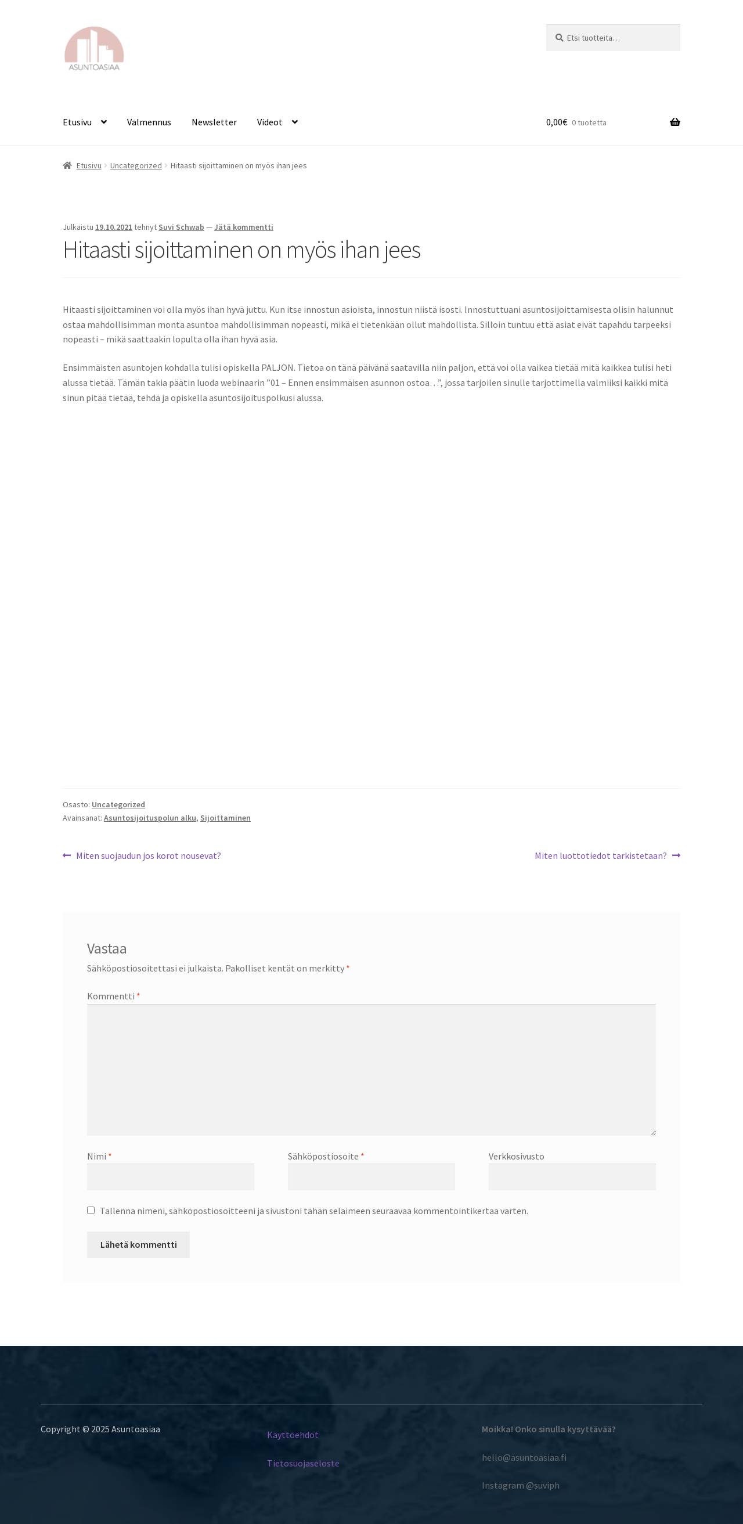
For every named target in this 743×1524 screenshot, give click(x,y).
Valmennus (149, 122)
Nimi (99, 1156)
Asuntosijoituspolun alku (150, 817)
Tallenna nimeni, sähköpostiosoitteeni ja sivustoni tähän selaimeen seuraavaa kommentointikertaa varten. (314, 1210)
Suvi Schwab (181, 227)
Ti (271, 1463)
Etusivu (77, 122)
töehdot (303, 1434)
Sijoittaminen (225, 817)
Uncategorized (136, 165)
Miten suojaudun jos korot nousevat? (148, 854)
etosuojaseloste (307, 1463)
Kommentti (113, 996)
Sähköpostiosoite (326, 1156)
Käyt (276, 1434)
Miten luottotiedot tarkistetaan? (601, 854)
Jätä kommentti (243, 227)
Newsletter (214, 122)
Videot (270, 122)
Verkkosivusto (516, 1156)
